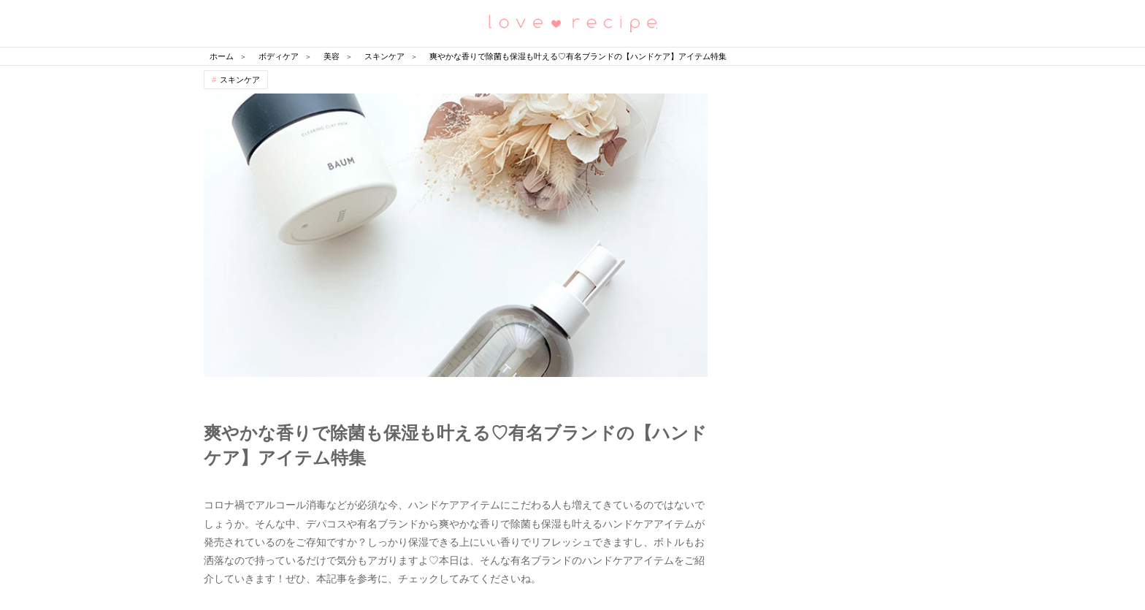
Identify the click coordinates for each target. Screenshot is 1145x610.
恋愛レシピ (572, 22)
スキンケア (240, 79)
